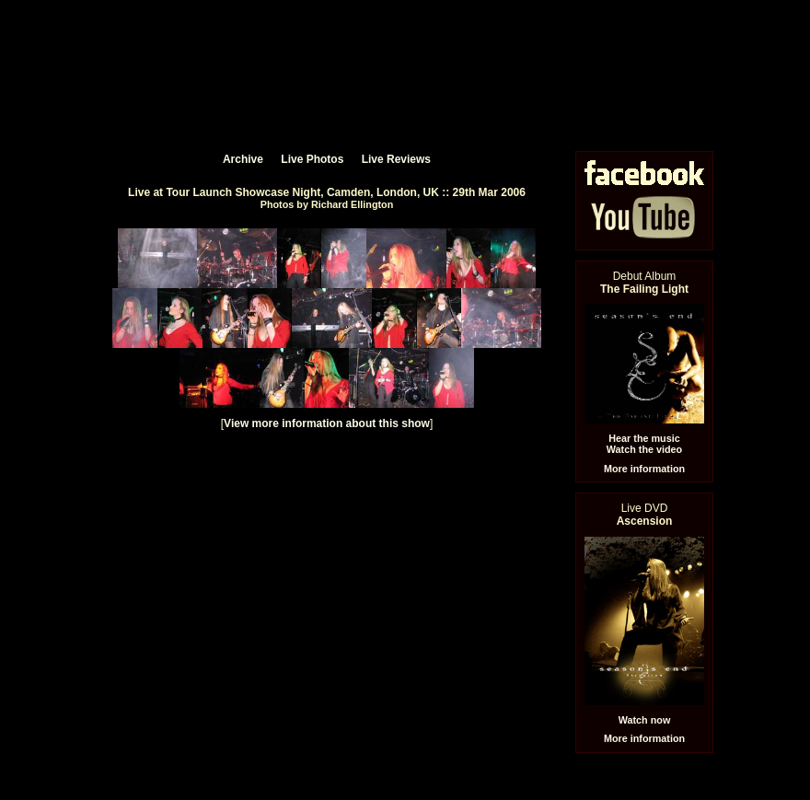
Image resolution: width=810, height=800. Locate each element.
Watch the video (644, 449)
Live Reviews (396, 159)
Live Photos (312, 159)
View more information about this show (327, 423)
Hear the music (643, 438)
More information (644, 468)
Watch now (645, 719)
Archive (243, 159)
